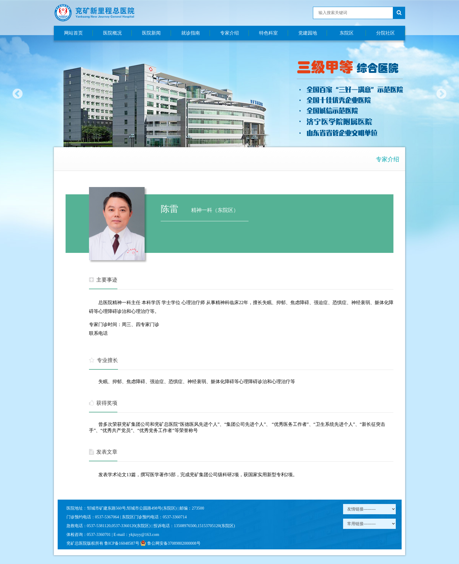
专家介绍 (229, 32)
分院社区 (385, 32)
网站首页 (73, 32)
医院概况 (112, 32)
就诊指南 (190, 32)
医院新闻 (151, 32)
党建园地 (307, 32)
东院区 (347, 32)
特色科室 (268, 32)
